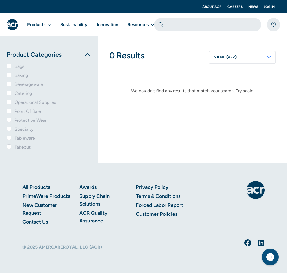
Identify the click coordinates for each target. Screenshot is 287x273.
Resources (141, 24)
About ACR (212, 7)
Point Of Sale (28, 111)
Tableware (25, 138)
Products (39, 24)
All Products (36, 187)
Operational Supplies (35, 102)
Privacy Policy (152, 187)
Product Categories (49, 55)
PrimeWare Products (46, 196)
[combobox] (207, 24)
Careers (235, 7)
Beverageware (29, 84)
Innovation (107, 24)
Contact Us (35, 222)
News (253, 7)
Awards (88, 187)
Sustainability (73, 24)
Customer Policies (156, 214)
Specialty (24, 129)
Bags (19, 66)
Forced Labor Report (159, 205)
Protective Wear (31, 120)
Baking (21, 75)
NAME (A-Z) (243, 57)
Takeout (23, 147)
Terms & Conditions (158, 196)
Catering (23, 93)
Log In (269, 7)
